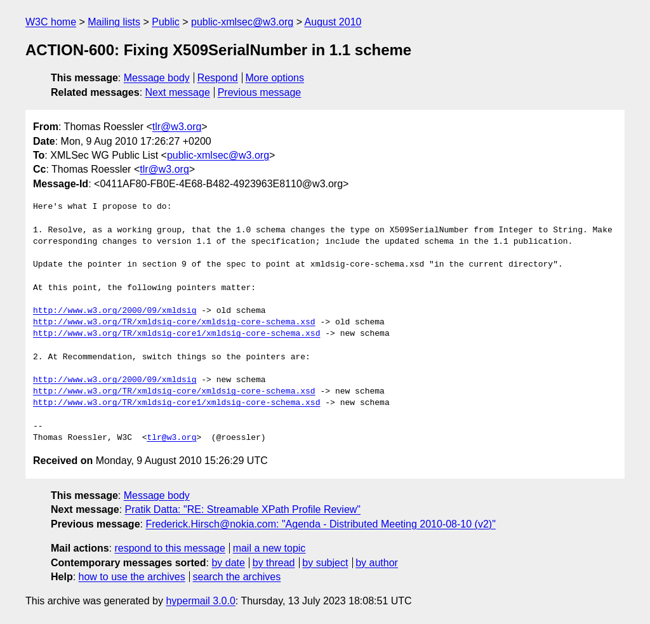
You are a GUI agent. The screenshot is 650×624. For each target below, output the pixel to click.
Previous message (260, 92)
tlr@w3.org (177, 126)
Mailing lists (114, 22)
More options (275, 77)
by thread (274, 562)
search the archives (237, 576)
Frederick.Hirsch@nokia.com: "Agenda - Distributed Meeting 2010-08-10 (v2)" (320, 524)
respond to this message (169, 548)
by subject (325, 562)
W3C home (50, 22)
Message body (157, 77)
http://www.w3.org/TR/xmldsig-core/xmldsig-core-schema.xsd (174, 322)
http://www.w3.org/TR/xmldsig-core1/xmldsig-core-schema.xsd (176, 334)
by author (376, 562)
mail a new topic (269, 548)
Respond (217, 77)
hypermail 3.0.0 (200, 600)
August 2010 (333, 22)
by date (227, 562)
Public (166, 22)
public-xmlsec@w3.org (242, 22)
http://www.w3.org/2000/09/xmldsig (114, 311)
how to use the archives (132, 576)
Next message (177, 92)
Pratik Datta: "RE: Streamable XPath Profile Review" (243, 509)
